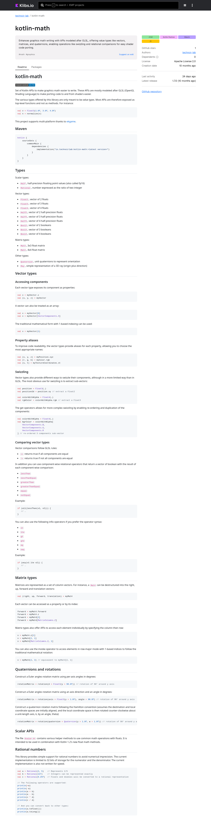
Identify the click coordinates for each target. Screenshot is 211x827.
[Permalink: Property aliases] (12, 345)
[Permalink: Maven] (12, 135)
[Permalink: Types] (12, 177)
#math (22, 54)
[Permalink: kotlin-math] (12, 84)
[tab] (22, 67)
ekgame (71, 121)
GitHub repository (152, 91)
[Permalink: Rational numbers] (12, 756)
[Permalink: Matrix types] (12, 584)
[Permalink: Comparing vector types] (12, 447)
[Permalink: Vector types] (12, 280)
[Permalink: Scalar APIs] (12, 738)
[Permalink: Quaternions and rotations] (12, 676)
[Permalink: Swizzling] (12, 377)
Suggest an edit (126, 54)
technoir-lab (22, 15)
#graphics (30, 54)
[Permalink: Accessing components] (12, 287)
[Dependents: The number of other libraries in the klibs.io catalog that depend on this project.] (157, 57)
